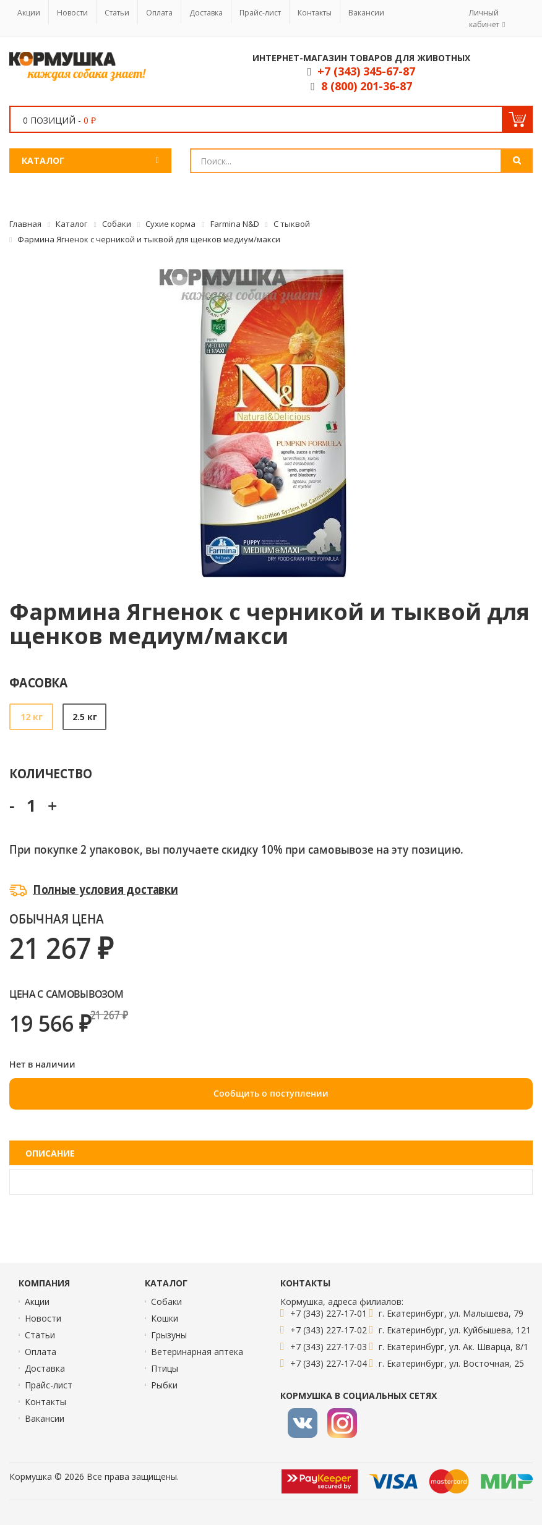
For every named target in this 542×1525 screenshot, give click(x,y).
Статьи (117, 12)
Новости (72, 12)
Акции (28, 12)
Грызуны (169, 1335)
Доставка (206, 12)
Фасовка (38, 682)
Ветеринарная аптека (197, 1351)
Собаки (166, 1301)
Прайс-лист (260, 12)
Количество (50, 773)
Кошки (164, 1318)
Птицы (164, 1368)
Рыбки (164, 1385)
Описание (50, 1153)
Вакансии (366, 12)
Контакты (315, 12)
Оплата (159, 12)
